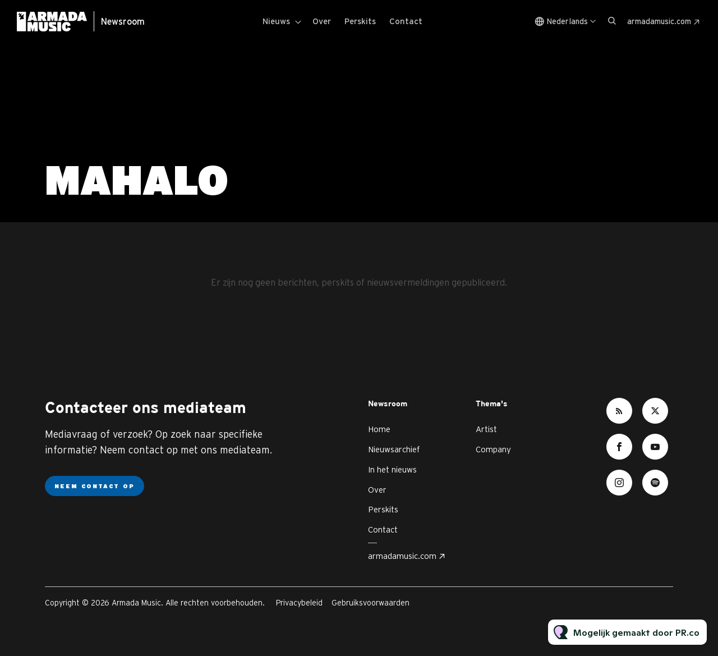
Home (379, 429)
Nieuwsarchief (394, 449)
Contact (405, 21)
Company (493, 449)
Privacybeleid (299, 602)
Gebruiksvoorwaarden (370, 602)
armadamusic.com (659, 21)
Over (321, 21)
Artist (486, 429)
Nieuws (276, 21)
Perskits (360, 21)
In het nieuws (392, 469)
